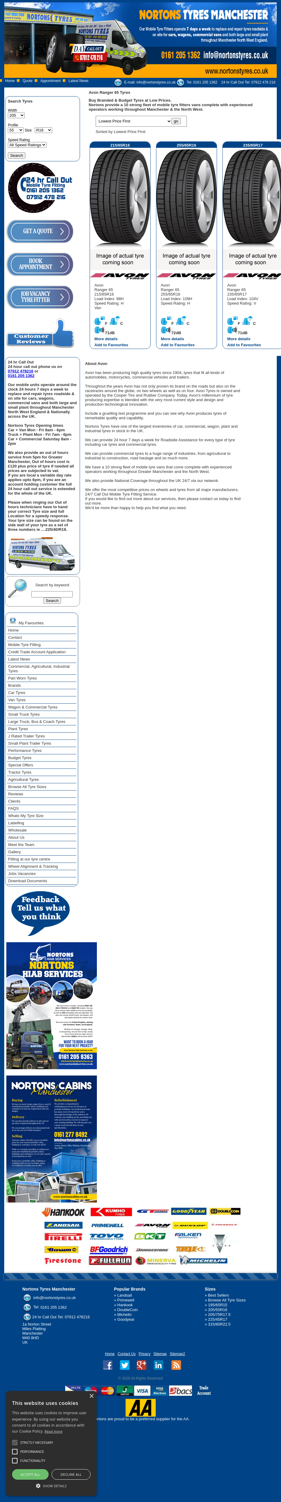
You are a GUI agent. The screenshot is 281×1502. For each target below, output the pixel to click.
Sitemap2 (177, 1354)
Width (12, 110)
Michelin (124, 1314)
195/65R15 (217, 1305)
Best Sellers (218, 1295)
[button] (51, 1485)
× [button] (91, 1396)
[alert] (51, 1443)
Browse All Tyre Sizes (227, 1300)
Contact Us (127, 1354)
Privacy (144, 1354)
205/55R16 (217, 1309)
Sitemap (160, 1354)
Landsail (124, 1295)
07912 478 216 (263, 82)
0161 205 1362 (205, 82)
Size (28, 130)
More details (106, 339)
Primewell (125, 1300)
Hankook (125, 1305)
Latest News (78, 81)
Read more (53, 1431)
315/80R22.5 (219, 1324)
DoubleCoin (127, 1309)
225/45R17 (217, 1319)
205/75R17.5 (219, 1314)
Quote (28, 81)
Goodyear (126, 1319)
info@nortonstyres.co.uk (156, 82)
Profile (13, 125)
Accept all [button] (30, 1474)
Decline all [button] (71, 1474)
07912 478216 (20, 371)
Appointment (50, 81)
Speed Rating (19, 140)
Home (10, 81)
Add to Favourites (111, 345)
